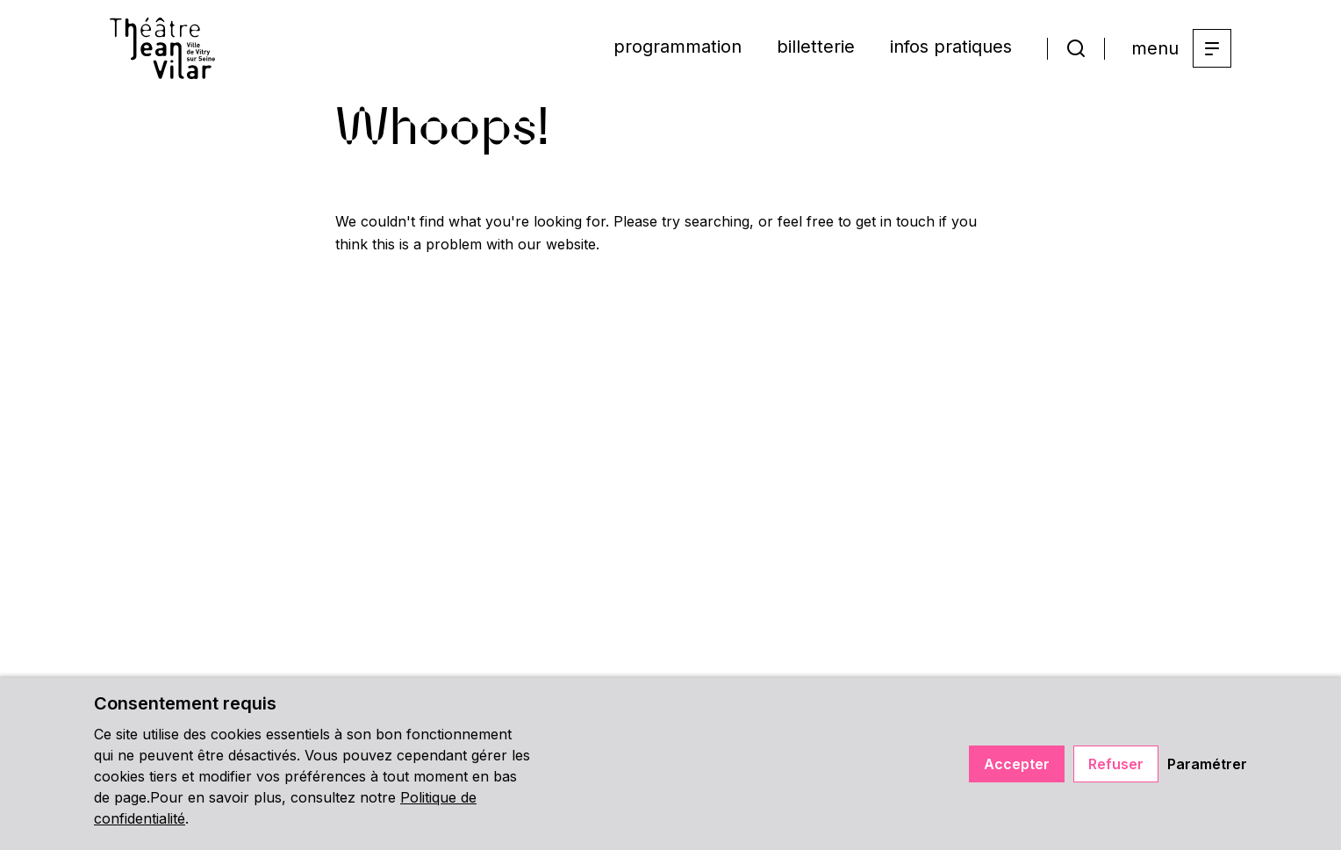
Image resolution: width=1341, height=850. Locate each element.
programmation (677, 46)
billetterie (816, 46)
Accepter (1017, 764)
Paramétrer (1207, 764)
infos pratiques (951, 46)
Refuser (1116, 764)
